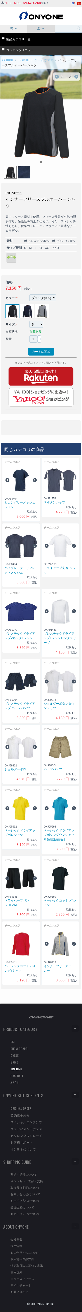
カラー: (10, 298)
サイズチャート (20, 1285)
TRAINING (24, 60)
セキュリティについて (25, 1214)
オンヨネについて (23, 1149)
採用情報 (16, 1245)
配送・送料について (23, 1174)
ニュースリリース (22, 1278)
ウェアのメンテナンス (26, 1128)
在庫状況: (12, 331)
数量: (8, 339)
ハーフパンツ (53, 769)
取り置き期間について (25, 1187)
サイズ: (10, 324)
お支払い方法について (25, 1200)
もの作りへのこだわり (25, 1252)
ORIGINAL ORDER (20, 1108)
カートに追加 (41, 351)
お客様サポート (21, 1142)
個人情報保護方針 (22, 1259)
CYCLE (14, 1055)
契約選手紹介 (20, 1115)
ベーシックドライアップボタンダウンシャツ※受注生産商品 (59, 835)
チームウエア (43, 60)
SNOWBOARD (32, 3)
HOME (7, 60)
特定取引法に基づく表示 (26, 1265)
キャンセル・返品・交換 (26, 1181)
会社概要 (16, 1239)
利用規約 (16, 1272)
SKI (12, 1041)
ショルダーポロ (15, 769)
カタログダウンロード (26, 1135)
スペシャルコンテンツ (26, 1122)
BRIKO (14, 1062)
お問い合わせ (19, 1291)
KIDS (17, 3)
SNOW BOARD (19, 1048)
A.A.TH (14, 1082)
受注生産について (22, 1207)
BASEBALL (16, 1075)
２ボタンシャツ (54, 502)
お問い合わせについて (25, 1194)
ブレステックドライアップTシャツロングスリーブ (60, 638)
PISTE (8, 3)
